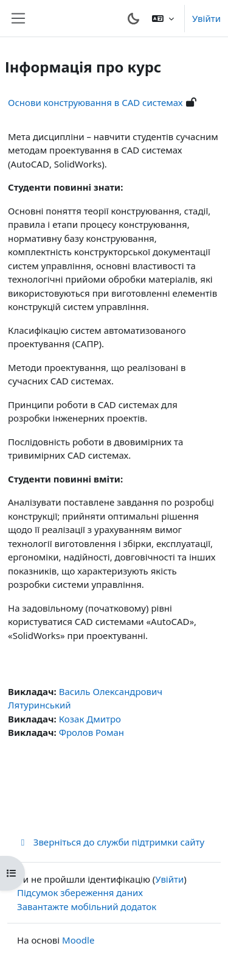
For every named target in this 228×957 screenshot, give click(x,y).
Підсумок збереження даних (80, 892)
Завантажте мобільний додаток (86, 906)
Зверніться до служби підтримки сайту (110, 842)
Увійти (206, 18)
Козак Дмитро (90, 719)
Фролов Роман (91, 732)
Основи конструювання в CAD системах (95, 102)
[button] (163, 18)
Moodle (78, 940)
